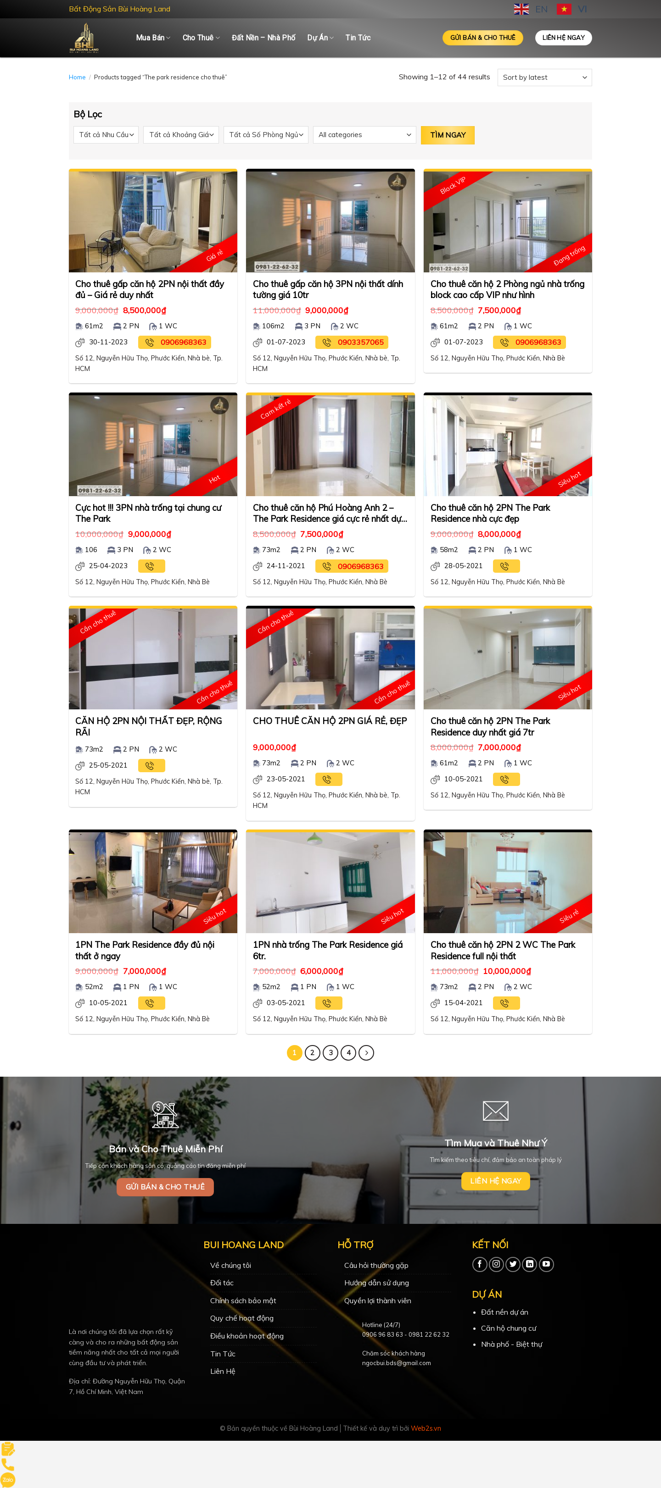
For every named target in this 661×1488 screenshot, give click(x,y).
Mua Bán (153, 38)
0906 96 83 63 (382, 1334)
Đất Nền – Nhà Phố (263, 37)
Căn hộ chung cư (508, 1328)
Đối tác (222, 1282)
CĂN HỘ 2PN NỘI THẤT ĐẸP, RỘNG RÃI (148, 726)
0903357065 (361, 342)
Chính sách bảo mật (243, 1300)
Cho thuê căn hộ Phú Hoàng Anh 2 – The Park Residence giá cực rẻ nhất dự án (327, 513)
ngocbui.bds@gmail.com (396, 1362)
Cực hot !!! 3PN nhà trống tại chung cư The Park (148, 513)
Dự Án (320, 38)
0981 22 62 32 (429, 1334)
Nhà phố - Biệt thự (511, 1344)
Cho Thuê (201, 38)
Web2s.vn (426, 1428)
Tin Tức (358, 37)
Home (77, 77)
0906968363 (184, 342)
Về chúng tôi (230, 1265)
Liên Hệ (222, 1371)
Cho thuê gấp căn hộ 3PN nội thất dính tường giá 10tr (328, 289)
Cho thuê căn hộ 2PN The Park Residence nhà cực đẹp (490, 513)
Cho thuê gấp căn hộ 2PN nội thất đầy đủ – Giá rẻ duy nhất (149, 289)
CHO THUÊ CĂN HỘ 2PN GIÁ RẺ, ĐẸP (330, 720)
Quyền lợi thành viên (377, 1300)
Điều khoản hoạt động (247, 1335)
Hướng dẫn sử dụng (376, 1282)
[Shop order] (545, 77)
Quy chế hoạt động (242, 1317)
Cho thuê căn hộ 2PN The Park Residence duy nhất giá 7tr (490, 726)
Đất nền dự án (504, 1312)
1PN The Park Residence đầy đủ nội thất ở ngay (144, 950)
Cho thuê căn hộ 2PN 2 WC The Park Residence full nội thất (503, 950)
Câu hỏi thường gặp (376, 1265)
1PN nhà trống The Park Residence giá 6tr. (328, 950)
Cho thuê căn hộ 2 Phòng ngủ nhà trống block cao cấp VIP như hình (507, 289)
